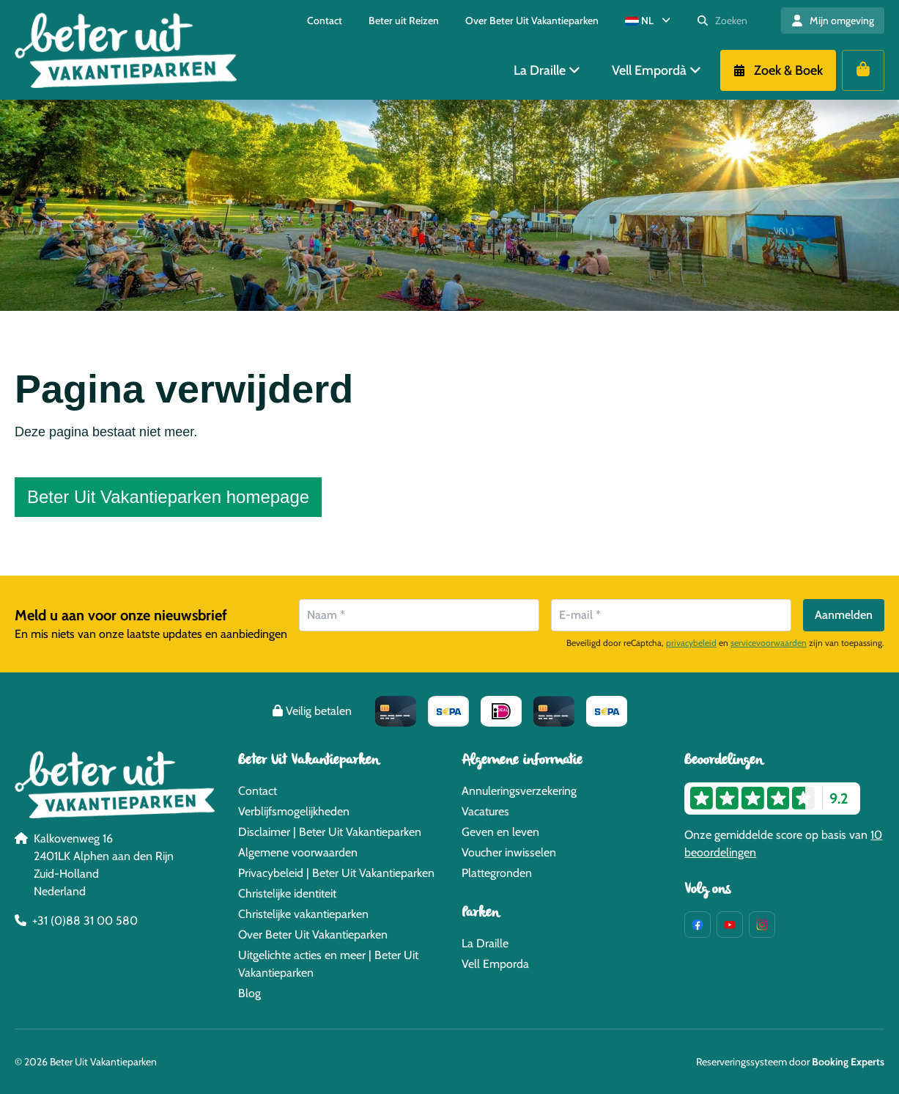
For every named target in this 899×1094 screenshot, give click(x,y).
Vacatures (485, 811)
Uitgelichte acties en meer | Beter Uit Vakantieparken (328, 964)
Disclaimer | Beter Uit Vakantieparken (329, 832)
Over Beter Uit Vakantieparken (313, 934)
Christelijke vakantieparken (303, 914)
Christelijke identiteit (287, 893)
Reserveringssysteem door (790, 1061)
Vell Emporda (495, 964)
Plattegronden (497, 873)
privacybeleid (691, 642)
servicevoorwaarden (768, 642)
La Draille (485, 943)
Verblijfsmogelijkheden (293, 811)
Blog (249, 993)
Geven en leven (500, 832)
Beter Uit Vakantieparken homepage (168, 497)
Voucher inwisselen (509, 852)
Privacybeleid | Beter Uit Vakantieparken (336, 873)
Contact (257, 791)
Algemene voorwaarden (298, 852)
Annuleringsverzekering (519, 791)
